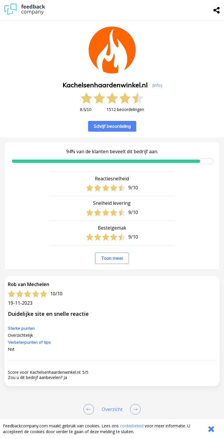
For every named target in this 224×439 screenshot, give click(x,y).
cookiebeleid (132, 426)
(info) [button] (157, 85)
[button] (112, 359)
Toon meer (112, 258)
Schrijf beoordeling (112, 126)
